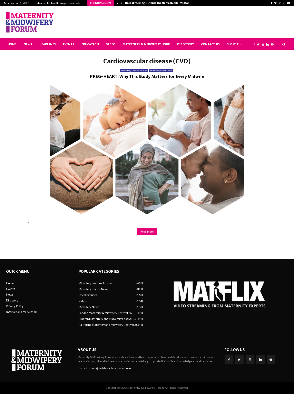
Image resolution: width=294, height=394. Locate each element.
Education (90, 44)
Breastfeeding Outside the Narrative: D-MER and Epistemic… (166, 3)
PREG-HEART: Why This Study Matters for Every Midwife (147, 76)
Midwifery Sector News (161, 70)
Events (68, 44)
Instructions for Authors (22, 311)
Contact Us (210, 44)
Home (12, 44)
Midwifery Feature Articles (134, 70)
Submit (233, 44)
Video (110, 44)
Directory (185, 44)
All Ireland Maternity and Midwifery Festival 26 (108, 324)
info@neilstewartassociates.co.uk (111, 368)
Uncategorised (88, 295)
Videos (83, 301)
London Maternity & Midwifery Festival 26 (105, 313)
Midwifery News (89, 307)
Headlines (47, 44)
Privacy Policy (14, 306)
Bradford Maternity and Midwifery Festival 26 (107, 318)
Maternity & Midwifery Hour (146, 44)
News (28, 44)
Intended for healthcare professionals (58, 3)
